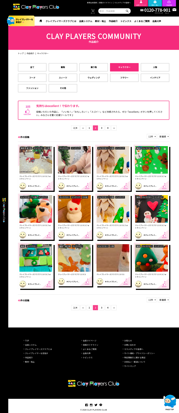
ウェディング (94, 77)
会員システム (85, 21)
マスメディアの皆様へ (122, 2)
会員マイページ (89, 340)
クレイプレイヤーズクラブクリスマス (72, 274)
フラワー (124, 77)
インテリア (155, 77)
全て (32, 67)
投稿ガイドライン (105, 2)
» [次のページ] (113, 128)
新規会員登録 (92, 2)
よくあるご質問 (142, 21)
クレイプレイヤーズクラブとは (61, 21)
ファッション (32, 88)
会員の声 (156, 21)
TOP (27, 340)
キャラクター (124, 67)
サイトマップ (130, 366)
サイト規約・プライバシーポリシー (139, 353)
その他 (63, 88)
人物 (155, 67)
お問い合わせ (130, 344)
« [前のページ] (82, 128)
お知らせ (128, 340)
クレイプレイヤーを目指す (36, 353)
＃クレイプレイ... (34, 186)
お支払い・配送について (134, 361)
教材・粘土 (100, 21)
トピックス (125, 21)
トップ (21, 53)
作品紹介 (113, 21)
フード (32, 77)
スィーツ (63, 77)
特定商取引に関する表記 (134, 357)
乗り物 (94, 67)
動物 (63, 67)
